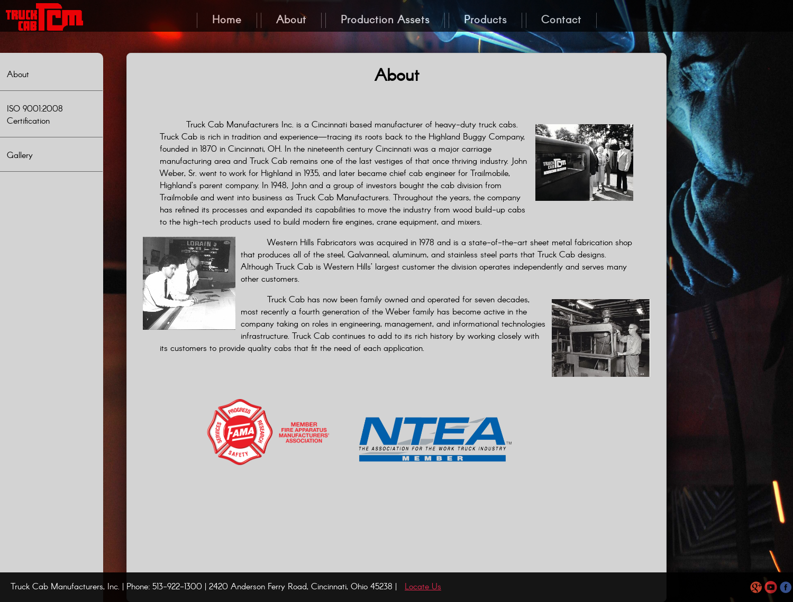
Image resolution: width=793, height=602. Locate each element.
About (18, 75)
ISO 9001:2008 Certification (35, 115)
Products (485, 20)
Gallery (20, 156)
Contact (561, 20)
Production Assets (385, 20)
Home (227, 20)
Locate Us (423, 587)
